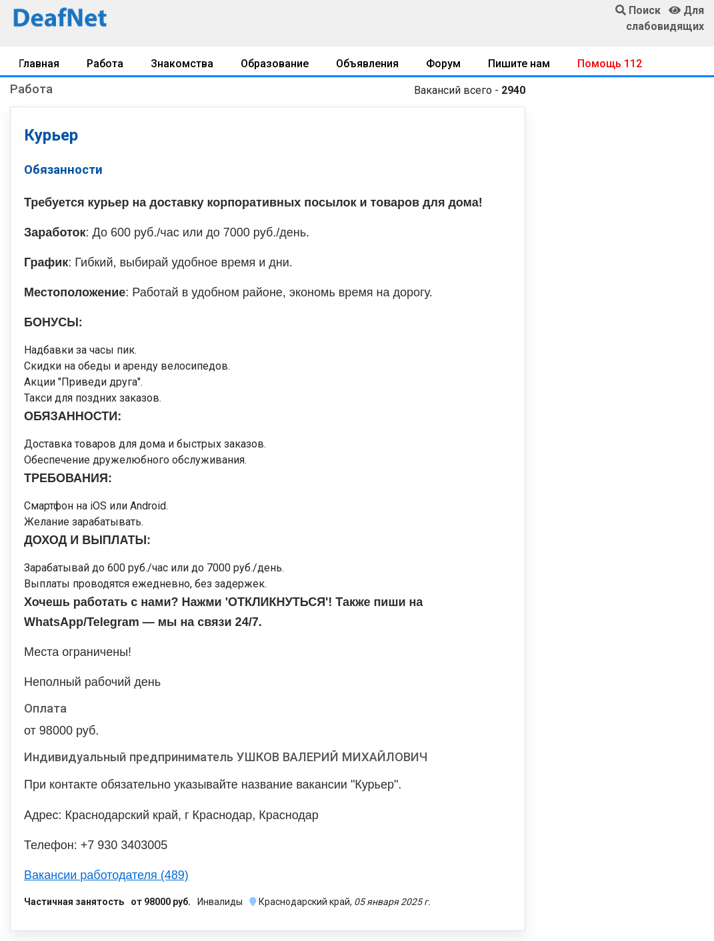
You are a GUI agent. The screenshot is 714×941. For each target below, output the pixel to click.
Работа (105, 63)
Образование (275, 63)
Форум (443, 63)
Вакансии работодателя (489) (106, 875)
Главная (39, 63)
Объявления (367, 63)
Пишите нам (519, 63)
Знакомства (182, 63)
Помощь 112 (609, 63)
